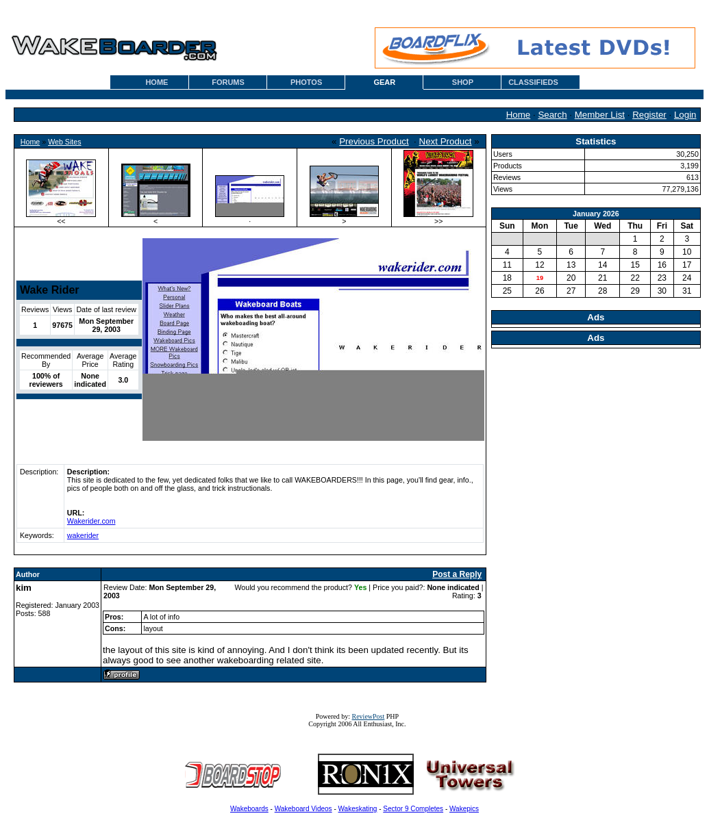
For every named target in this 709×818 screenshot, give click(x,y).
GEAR (384, 82)
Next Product (445, 141)
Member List (600, 115)
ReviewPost (368, 716)
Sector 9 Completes (413, 809)
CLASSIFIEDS (533, 82)
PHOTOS (306, 82)
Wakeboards (249, 809)
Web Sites (64, 142)
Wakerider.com (91, 521)
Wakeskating (357, 809)
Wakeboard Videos (303, 809)
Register (649, 115)
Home (518, 115)
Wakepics (464, 809)
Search (552, 115)
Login (685, 115)
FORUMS (228, 82)
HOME (156, 82)
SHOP (462, 82)
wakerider (83, 535)
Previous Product (374, 141)
